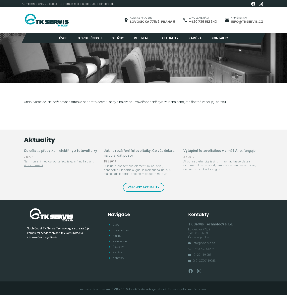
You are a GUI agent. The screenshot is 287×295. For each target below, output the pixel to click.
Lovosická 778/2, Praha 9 (152, 21)
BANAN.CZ (118, 289)
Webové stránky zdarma (94, 289)
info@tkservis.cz (247, 21)
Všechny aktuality (143, 187)
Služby (118, 38)
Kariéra (195, 38)
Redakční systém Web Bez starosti (187, 289)
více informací (33, 165)
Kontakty (220, 38)
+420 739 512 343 (203, 21)
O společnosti (90, 38)
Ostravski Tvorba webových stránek (146, 289)
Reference (142, 38)
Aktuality (170, 38)
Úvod (63, 38)
